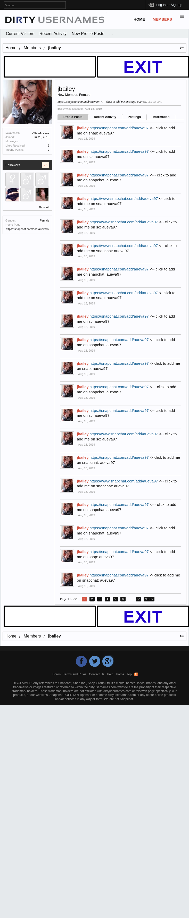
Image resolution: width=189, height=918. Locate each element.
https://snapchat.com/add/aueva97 (27, 229)
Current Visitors (20, 33)
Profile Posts (72, 117)
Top (129, 674)
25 (45, 165)
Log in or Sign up (169, 5)
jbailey (83, 128)
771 (138, 599)
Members (162, 19)
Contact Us (96, 674)
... (111, 33)
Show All (43, 207)
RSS (136, 674)
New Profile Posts (88, 33)
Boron (56, 674)
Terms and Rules (74, 674)
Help (110, 674)
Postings (134, 117)
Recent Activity (105, 117)
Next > (149, 599)
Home (139, 19)
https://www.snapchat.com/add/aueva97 (123, 198)
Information (160, 117)
